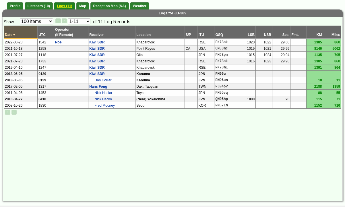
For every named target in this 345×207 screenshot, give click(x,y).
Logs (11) (64, 6)
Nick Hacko (103, 93)
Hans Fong (98, 87)
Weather (139, 6)
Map (82, 6)
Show (9, 22)
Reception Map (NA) (109, 6)
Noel (59, 42)
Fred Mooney (104, 105)
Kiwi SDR (96, 42)
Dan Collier (102, 80)
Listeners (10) (39, 6)
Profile (15, 6)
